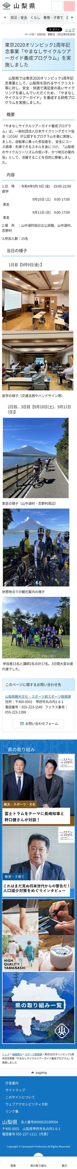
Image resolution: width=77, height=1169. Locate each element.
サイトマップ (15, 1089)
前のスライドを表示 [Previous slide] (4, 17)
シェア (70, 29)
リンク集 (11, 1111)
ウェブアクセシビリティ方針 (26, 1104)
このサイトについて (20, 1097)
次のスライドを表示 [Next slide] (72, 17)
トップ (5, 1054)
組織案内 (17, 1054)
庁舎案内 (11, 1082)
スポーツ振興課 (33, 1054)
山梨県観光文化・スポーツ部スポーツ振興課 (38, 696)
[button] (57, 6)
